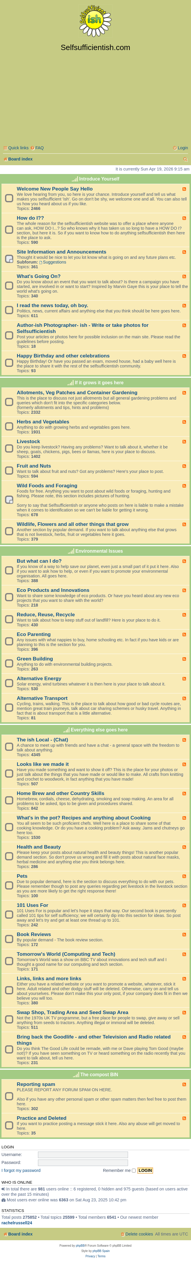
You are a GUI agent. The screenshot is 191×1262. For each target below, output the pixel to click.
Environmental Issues (99, 551)
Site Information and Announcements (61, 252)
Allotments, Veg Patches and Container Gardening (77, 392)
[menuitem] (37, 148)
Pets (22, 876)
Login (7, 1147)
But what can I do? (39, 561)
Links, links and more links (49, 978)
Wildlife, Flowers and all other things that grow (73, 524)
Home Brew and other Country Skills (60, 793)
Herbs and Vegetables (43, 422)
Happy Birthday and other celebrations (63, 356)
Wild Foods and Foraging (47, 485)
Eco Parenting (34, 634)
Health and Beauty (39, 847)
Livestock (28, 441)
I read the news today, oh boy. (52, 305)
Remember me (119, 1170)
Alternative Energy (39, 678)
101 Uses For (32, 905)
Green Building (35, 659)
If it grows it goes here (99, 382)
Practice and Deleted (42, 1118)
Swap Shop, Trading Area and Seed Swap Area (72, 1012)
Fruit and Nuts (34, 466)
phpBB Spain (100, 1251)
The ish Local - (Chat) (42, 740)
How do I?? (30, 218)
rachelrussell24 (16, 1222)
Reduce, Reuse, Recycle (46, 614)
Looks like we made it (43, 764)
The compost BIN (99, 1074)
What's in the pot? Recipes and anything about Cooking (84, 818)
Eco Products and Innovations (53, 590)
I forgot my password (21, 1170)
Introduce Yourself (99, 178)
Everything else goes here (99, 729)
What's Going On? (39, 276)
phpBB (80, 1245)
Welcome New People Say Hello (55, 189)
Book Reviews (34, 934)
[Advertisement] (95, 96)
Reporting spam (36, 1084)
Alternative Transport (42, 698)
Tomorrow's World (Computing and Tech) (66, 954)
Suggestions (52, 262)
